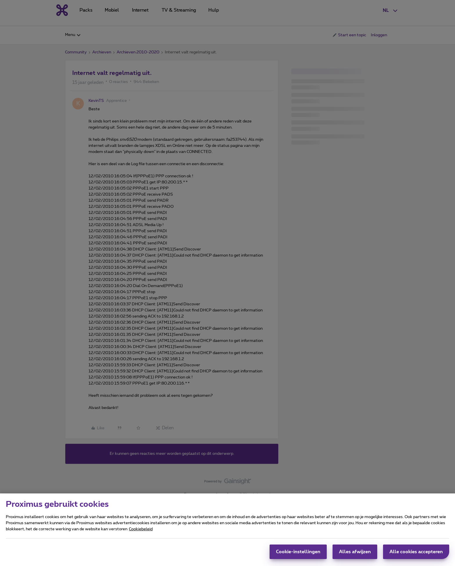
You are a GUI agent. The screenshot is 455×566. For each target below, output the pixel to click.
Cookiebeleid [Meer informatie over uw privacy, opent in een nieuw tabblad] (141, 533)
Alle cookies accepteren (416, 555)
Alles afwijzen (355, 555)
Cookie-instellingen (298, 555)
